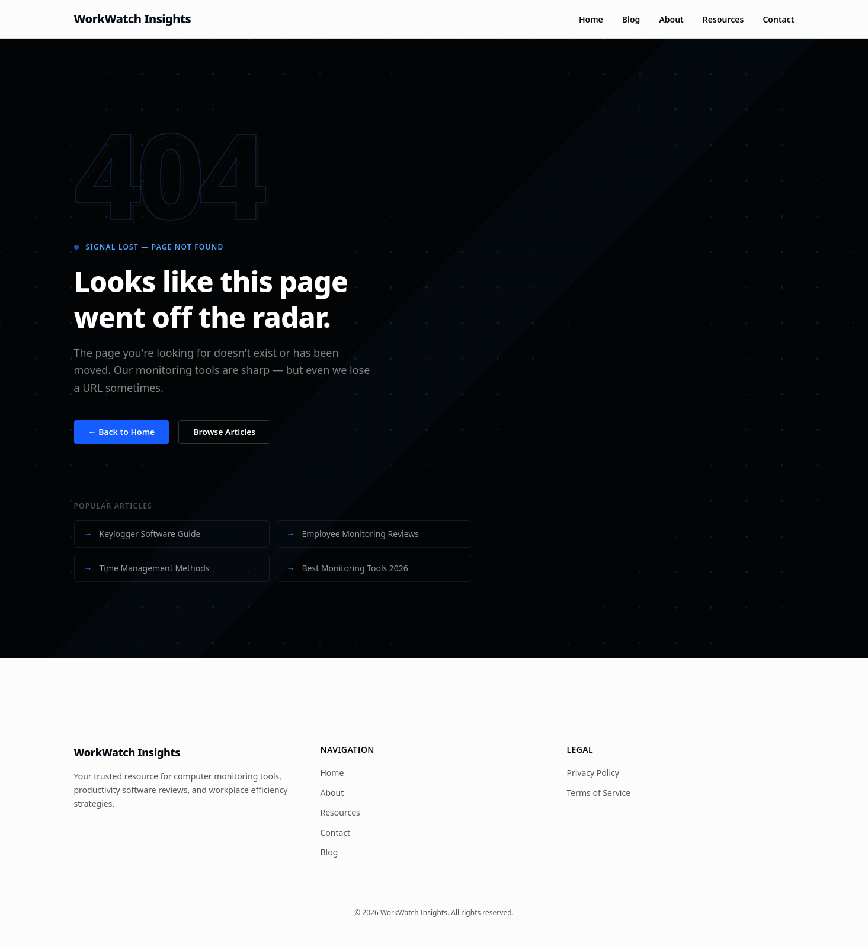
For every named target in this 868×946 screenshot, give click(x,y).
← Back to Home (121, 431)
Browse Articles (224, 431)
